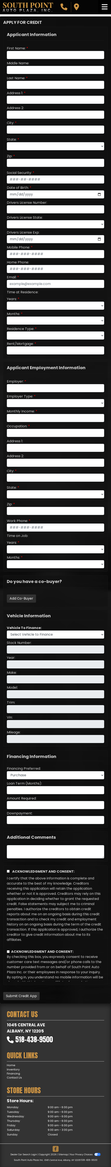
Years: (12, 298)
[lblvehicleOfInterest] (55, 634)
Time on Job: (17, 535)
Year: (11, 657)
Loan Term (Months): (24, 783)
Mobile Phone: (18, 247)
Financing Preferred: (24, 768)
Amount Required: (21, 798)
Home (11, 1065)
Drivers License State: (25, 217)
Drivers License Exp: (23, 232)
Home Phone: (18, 262)
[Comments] (55, 851)
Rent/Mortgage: (20, 343)
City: (10, 122)
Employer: (15, 381)
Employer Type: (20, 396)
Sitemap (63, 1154)
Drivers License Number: (27, 202)
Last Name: (16, 78)
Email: (11, 277)
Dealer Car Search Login (23, 1154)
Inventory (13, 1069)
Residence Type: (20, 328)
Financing (13, 1073)
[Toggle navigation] (105, 7)
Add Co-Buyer (21, 598)
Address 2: (15, 108)
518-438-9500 (34, 1039)
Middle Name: (18, 63)
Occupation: (17, 426)
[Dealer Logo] (28, 7)
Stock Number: (19, 642)
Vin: (10, 717)
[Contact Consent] (8, 951)
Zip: (9, 156)
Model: (12, 687)
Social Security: (19, 172)
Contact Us (14, 1077)
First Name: (16, 48)
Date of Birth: (18, 187)
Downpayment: (20, 813)
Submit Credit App (21, 995)
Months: (13, 313)
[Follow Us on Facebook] (56, 1149)
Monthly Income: (21, 411)
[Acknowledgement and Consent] (8, 871)
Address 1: (15, 93)
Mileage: (13, 732)
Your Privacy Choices (85, 1154)
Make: (12, 672)
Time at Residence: (22, 292)
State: (12, 139)
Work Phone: (17, 520)
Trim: (11, 702)
